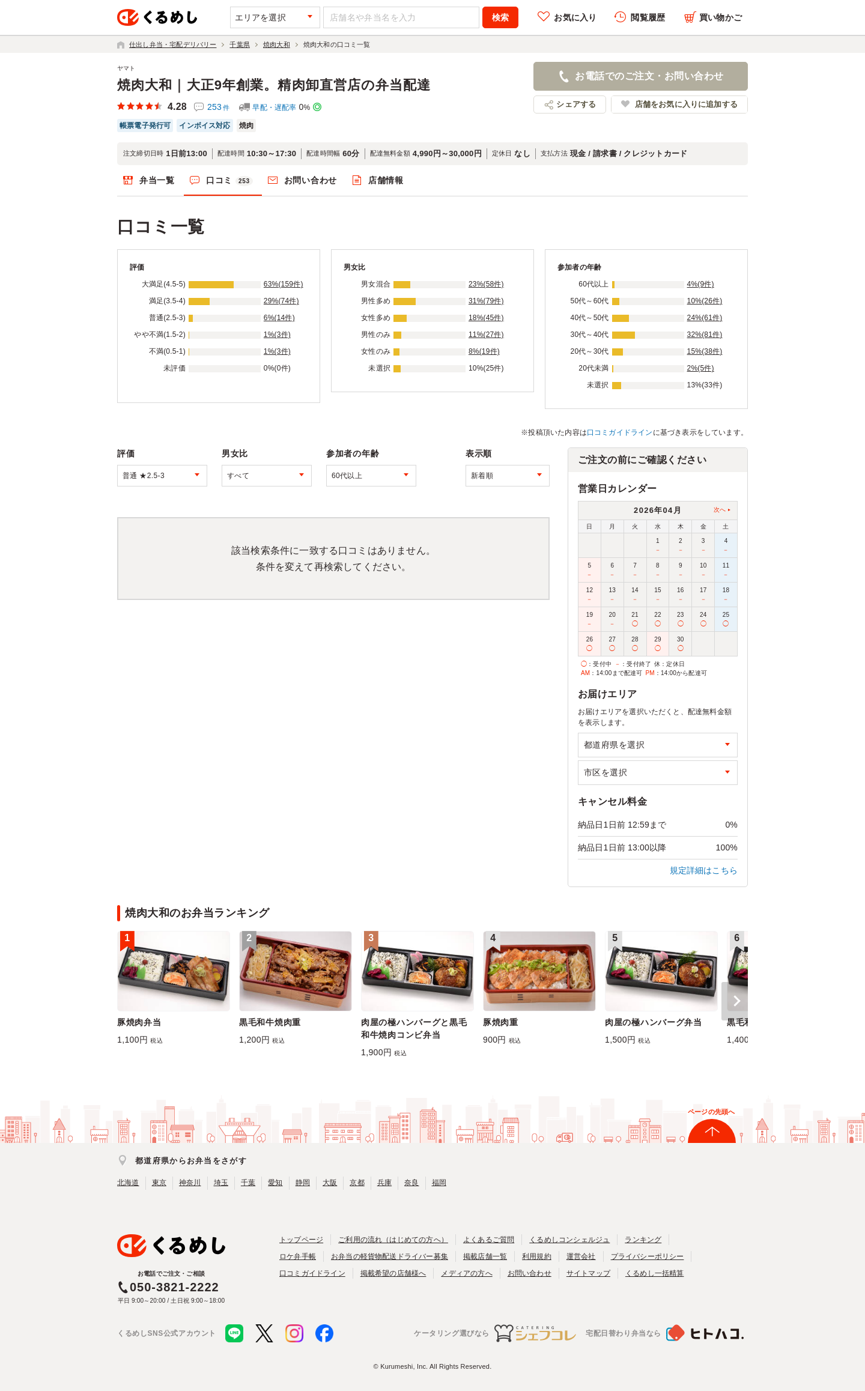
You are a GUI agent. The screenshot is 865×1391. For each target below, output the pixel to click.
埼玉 (221, 1182)
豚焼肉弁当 (139, 1022)
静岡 (303, 1182)
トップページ (301, 1239)
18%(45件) (486, 318)
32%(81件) (705, 334)
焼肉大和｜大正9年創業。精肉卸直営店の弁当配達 (274, 84)
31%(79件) (486, 301)
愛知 (275, 1182)
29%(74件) (281, 301)
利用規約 (536, 1256)
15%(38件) (705, 351)
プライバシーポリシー (647, 1256)
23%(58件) (486, 284)
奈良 (411, 1182)
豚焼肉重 (500, 1022)
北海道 (128, 1182)
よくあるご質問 (488, 1239)
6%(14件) (279, 318)
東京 (159, 1182)
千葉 (248, 1182)
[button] (734, 1001)
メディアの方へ (466, 1273)
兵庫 (384, 1182)
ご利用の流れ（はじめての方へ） (393, 1239)
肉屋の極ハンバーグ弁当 (653, 1022)
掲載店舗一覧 (485, 1256)
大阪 (330, 1182)
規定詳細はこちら (704, 870)
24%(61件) (705, 318)
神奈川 (190, 1182)
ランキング (643, 1239)
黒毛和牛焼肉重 (270, 1022)
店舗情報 (386, 180)
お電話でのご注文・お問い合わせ (649, 76)
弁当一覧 (157, 180)
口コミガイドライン (620, 432)
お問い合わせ (310, 180)
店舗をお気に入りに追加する (686, 104)
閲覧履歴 (648, 17)
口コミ (229, 180)
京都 (357, 1182)
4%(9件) (700, 284)
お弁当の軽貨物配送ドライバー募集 (389, 1256)
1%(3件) (277, 334)
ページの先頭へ (711, 1111)
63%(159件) (283, 284)
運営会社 (581, 1256)
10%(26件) (705, 301)
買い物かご (720, 17)
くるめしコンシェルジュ (569, 1239)
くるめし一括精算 (654, 1273)
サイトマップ (588, 1273)
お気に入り (575, 17)
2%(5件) (700, 368)
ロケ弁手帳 (297, 1256)
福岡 (439, 1182)
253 (218, 107)
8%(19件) (484, 351)
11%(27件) (486, 334)
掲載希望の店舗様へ (393, 1273)
